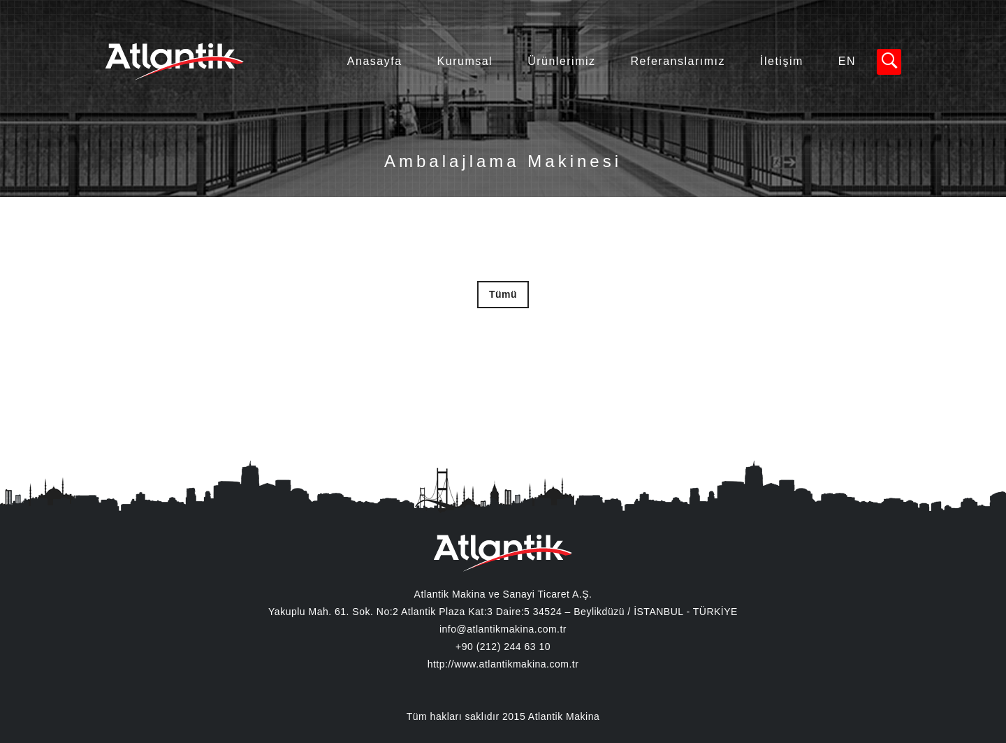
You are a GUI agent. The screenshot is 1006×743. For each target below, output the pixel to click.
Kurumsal (465, 61)
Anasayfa (374, 61)
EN (847, 61)
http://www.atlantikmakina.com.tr (503, 664)
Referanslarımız (678, 61)
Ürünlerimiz (561, 61)
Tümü (503, 294)
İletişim (781, 61)
